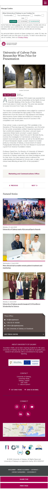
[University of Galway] (9, 44)
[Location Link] (24, 435)
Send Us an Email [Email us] (33, 389)
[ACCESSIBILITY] (31, 472)
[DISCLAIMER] (12, 470)
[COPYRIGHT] (35, 470)
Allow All (14, 21)
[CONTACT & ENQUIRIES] (19, 472)
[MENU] (45, 2)
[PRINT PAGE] (24, 485)
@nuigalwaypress (17, 325)
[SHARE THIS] (24, 479)
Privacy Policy (23, 37)
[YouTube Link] (32, 406)
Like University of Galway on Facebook (20, 328)
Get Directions (16, 389)
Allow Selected (35, 21)
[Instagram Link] (16, 406)
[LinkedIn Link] (20, 414)
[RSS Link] (28, 414)
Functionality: (8, 15)
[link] (7, 447)
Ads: (22, 18)
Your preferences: (23, 15)
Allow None (24, 21)
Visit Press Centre (11, 334)
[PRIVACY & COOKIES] (24, 470)
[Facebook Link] (24, 406)
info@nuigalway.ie (13, 320)
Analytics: (37, 15)
